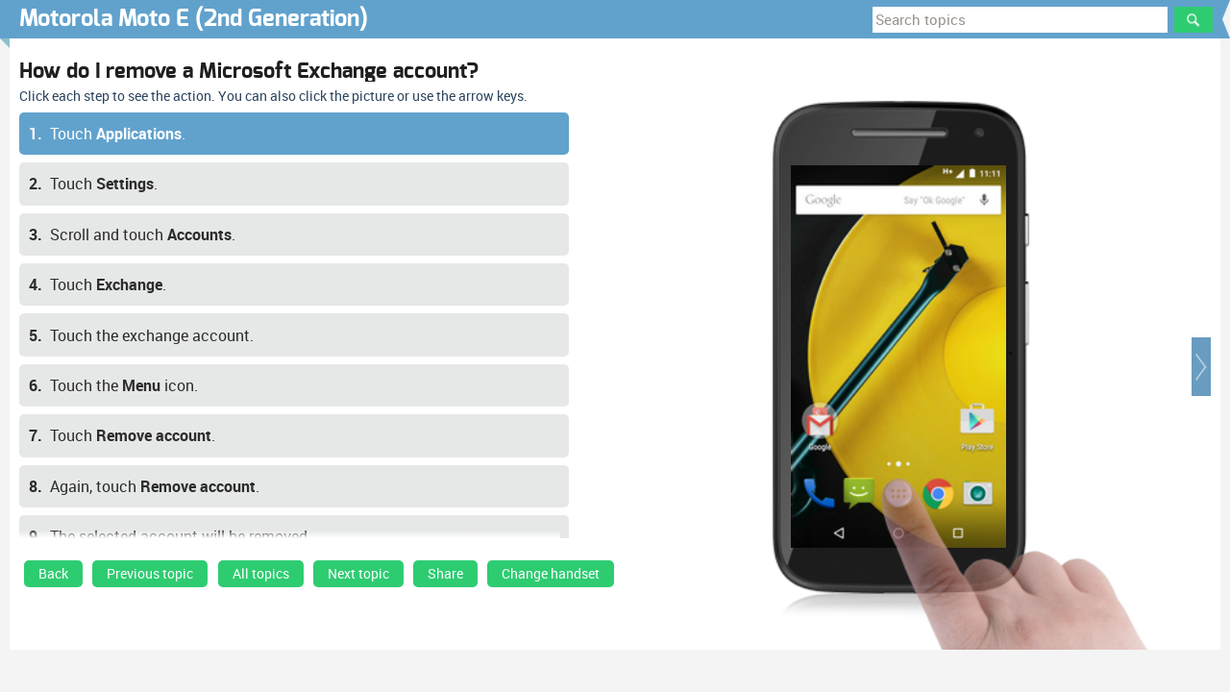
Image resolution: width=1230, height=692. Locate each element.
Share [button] (445, 573)
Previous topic (150, 573)
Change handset (551, 573)
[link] (53, 578)
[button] (1201, 366)
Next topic (358, 573)
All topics (261, 573)
